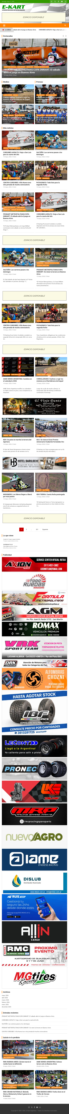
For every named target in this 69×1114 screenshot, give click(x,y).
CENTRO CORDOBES (14, 178)
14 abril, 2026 (7, 1098)
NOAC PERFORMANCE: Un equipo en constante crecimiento (49, 98)
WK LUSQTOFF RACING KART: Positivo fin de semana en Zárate (50, 119)
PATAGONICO (46, 178)
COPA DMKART (21, 67)
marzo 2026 (5, 1000)
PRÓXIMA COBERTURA (43, 265)
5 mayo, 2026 (40, 101)
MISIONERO (12, 490)
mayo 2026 (5, 995)
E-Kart (15, 75)
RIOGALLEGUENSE (19, 115)
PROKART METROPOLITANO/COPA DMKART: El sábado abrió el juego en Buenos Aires (32, 71)
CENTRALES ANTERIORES (10, 1055)
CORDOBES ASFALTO (14, 148)
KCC (44, 435)
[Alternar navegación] (4, 25)
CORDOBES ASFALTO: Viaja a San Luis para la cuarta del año (20, 1020)
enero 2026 (5, 1004)
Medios (6, 82)
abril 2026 (5, 998)
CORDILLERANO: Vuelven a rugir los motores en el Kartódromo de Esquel (16, 98)
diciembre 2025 (6, 1007)
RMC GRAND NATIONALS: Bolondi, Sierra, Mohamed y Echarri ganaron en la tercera (17, 1094)
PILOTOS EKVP (40, 95)
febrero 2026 (5, 1002)
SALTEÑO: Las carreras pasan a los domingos (16, 1024)
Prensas (39, 82)
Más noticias (8, 128)
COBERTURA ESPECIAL (10, 67)
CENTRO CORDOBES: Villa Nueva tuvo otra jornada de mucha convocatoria (24, 1031)
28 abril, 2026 (40, 1066)
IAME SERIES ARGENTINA (17, 374)
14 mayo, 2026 (7, 101)
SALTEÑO (45, 148)
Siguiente (45, 529)
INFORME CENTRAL (23, 1055)
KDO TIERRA (46, 490)
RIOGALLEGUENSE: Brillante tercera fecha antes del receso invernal (16, 119)
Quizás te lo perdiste (11, 1037)
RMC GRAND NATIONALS (10, 1087)
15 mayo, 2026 (7, 157)
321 (37, 529)
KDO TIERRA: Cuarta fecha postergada (51, 494)
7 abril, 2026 (40, 1096)
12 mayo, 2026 (7, 121)
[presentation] (63, 36)
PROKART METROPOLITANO (41, 67)
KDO (10, 435)
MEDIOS (15, 95)
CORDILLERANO (8, 95)
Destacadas (8, 36)
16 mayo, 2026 (8, 75)
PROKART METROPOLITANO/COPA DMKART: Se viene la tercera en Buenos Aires (51, 272)
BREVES (6, 115)
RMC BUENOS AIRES (51, 95)
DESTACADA (30, 67)
